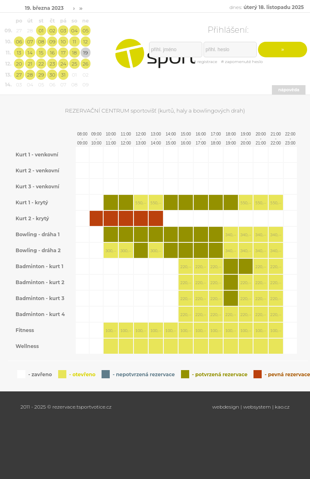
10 (63, 41)
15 (41, 53)
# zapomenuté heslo (242, 61)
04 (74, 30)
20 (19, 64)
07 (30, 41)
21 (30, 64)
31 (63, 75)
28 (30, 75)
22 (41, 64)
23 (52, 64)
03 (63, 30)
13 (19, 53)
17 (63, 53)
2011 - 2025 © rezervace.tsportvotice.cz (65, 407)
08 (41, 41)
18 (74, 53)
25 (74, 64)
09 (52, 41)
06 (19, 41)
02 (52, 30)
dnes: (266, 7)
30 (52, 75)
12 (85, 41)
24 (63, 64)
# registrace (205, 61)
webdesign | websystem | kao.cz (251, 407)
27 (19, 75)
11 (74, 41)
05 (86, 30)
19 (85, 53)
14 (29, 53)
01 (40, 30)
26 (85, 64)
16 (52, 53)
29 (41, 75)
